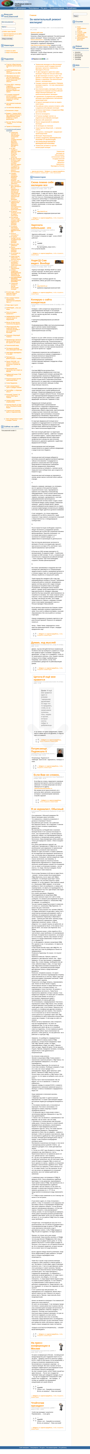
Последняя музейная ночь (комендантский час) (14, 349)
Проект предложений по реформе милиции (16, 249)
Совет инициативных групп (81, 28)
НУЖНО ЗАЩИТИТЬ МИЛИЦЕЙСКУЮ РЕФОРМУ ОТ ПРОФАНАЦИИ (16, 272)
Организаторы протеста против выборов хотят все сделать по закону (13, 341)
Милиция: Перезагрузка (15, 267)
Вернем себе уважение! (15, 244)
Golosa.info (21, 1)
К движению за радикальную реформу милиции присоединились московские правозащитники (16, 205)
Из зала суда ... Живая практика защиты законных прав (13, 293)
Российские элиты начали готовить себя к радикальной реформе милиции (16, 221)
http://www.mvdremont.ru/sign (41, 45)
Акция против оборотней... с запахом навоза (16, 258)
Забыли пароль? (8, 35)
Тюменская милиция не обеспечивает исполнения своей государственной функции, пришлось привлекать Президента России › (57, 159)
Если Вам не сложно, (46, 774)
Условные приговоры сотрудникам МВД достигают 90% (16, 229)
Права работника (82, 37)
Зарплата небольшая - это (41, 226)
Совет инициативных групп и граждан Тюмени (13, 386)
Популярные (34, 8)
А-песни (79, 31)
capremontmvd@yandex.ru (43, 788)
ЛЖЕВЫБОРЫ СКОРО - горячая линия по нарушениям (13, 318)
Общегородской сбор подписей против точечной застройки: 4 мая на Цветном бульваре (13, 329)
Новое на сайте (11, 51)
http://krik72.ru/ (42, 211)
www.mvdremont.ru (37, 39)
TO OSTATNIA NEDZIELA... (14, 107)
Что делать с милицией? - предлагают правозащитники (16, 263)
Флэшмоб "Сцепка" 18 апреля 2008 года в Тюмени (13, 396)
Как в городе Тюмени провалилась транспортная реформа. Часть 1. (13, 300)
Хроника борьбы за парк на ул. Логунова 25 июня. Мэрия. (14, 406)
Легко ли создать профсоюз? (11, 313)
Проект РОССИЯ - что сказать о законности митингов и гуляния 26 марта (13, 363)
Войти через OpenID (9, 31)
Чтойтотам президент (37, 1404)
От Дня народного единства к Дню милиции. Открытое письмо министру (16, 153)
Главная (33, 15)
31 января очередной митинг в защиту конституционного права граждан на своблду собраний (13, 97)
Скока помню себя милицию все (42, 184)
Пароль (4, 26)
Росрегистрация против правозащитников (13, 379)
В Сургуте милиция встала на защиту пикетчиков (16, 213)
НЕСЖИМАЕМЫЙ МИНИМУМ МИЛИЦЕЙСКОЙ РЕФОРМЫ (16, 279)
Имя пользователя (8, 22)
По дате (44, 8)
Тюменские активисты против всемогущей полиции (14, 286)
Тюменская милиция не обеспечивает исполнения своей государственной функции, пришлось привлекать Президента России (16, 139)
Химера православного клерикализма (13, 401)
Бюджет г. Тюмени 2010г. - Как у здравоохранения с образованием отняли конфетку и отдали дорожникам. (14, 116)
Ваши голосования (12, 52)
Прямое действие (37, 32)
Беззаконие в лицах (12, 110)
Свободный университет (81, 34)
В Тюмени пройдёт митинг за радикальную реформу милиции (16, 239)
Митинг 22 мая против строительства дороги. (13, 323)
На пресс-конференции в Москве (40, 1345)
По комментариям (57, 8)
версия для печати (37, 171)
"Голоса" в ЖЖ (81, 32)
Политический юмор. (12, 345)
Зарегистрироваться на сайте (12, 34)
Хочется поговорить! (14, 234)
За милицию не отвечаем (15, 253)
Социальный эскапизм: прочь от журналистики (13, 411)
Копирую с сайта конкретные (41, 301)
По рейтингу (71, 8)
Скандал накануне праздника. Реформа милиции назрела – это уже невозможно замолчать (16, 178)
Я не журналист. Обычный (47, 809)
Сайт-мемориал (20, 8)
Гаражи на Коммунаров (13, 126)
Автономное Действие (81, 39)
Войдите (47, 171)
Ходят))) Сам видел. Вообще (40, 262)
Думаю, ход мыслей (43, 642)
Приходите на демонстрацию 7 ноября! (14, 357)
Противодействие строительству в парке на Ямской (14, 370)
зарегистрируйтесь (59, 171)
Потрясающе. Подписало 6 (39, 750)
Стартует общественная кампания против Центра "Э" (14, 66)
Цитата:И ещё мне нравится (45, 678)
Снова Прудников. (11, 383)
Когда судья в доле (12, 305)
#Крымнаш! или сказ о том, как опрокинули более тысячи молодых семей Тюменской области (13, 78)
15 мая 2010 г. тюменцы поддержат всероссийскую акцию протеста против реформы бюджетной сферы (13, 88)
